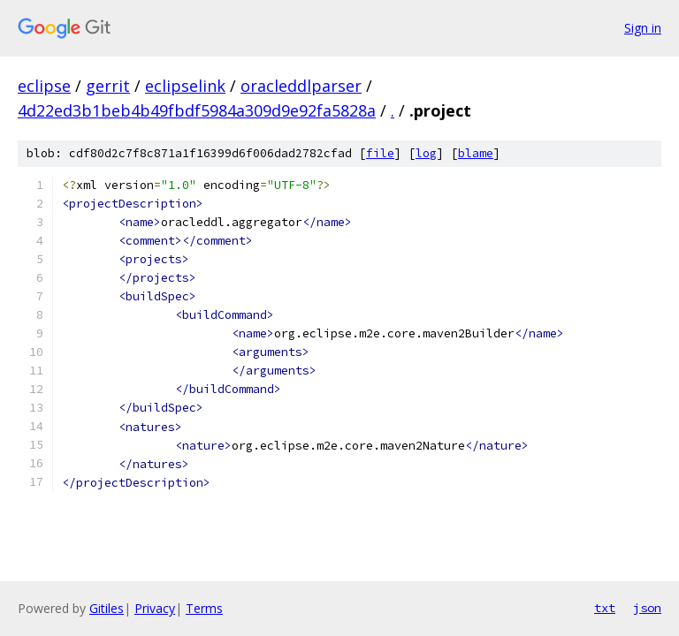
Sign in (642, 27)
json (647, 608)
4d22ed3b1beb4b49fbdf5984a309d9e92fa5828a (197, 110)
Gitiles (106, 608)
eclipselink (185, 85)
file (380, 153)
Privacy (154, 608)
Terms (204, 608)
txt (604, 608)
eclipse (44, 85)
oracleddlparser (301, 85)
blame (475, 153)
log (426, 153)
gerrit (108, 85)
